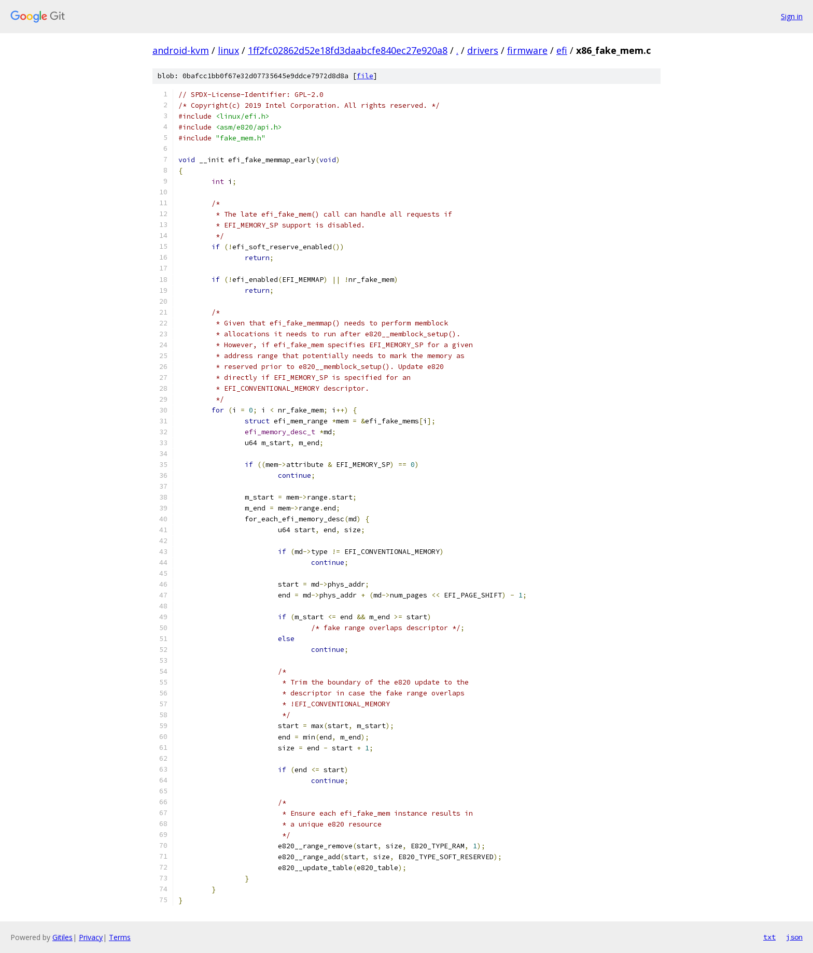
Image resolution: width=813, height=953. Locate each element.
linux (228, 50)
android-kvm (180, 50)
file (365, 76)
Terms (120, 937)
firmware (527, 50)
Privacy (91, 937)
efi (561, 50)
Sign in (792, 16)
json (794, 937)
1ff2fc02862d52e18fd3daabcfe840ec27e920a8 (347, 50)
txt (769, 937)
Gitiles (62, 937)
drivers (482, 50)
